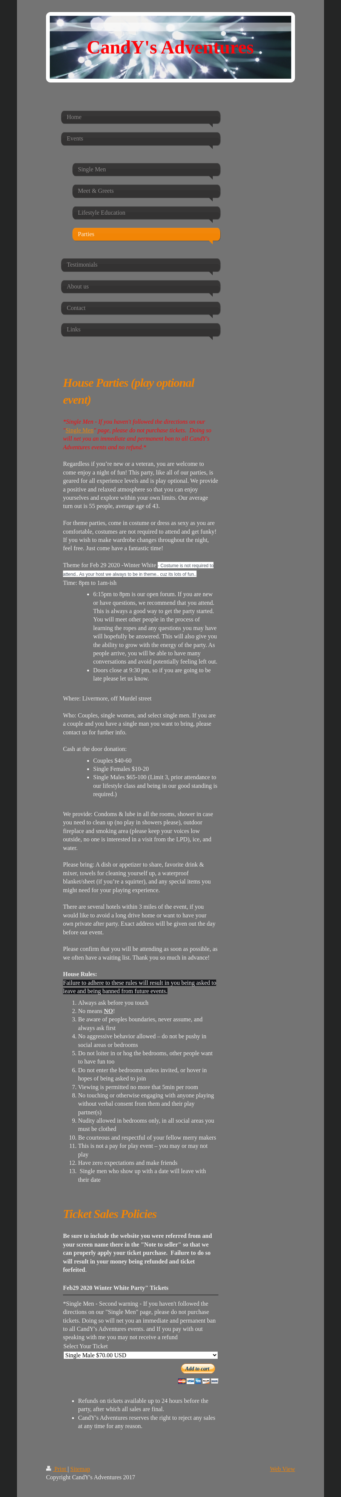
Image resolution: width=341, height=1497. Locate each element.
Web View (282, 1469)
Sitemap (80, 1469)
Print (57, 1469)
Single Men (80, 430)
